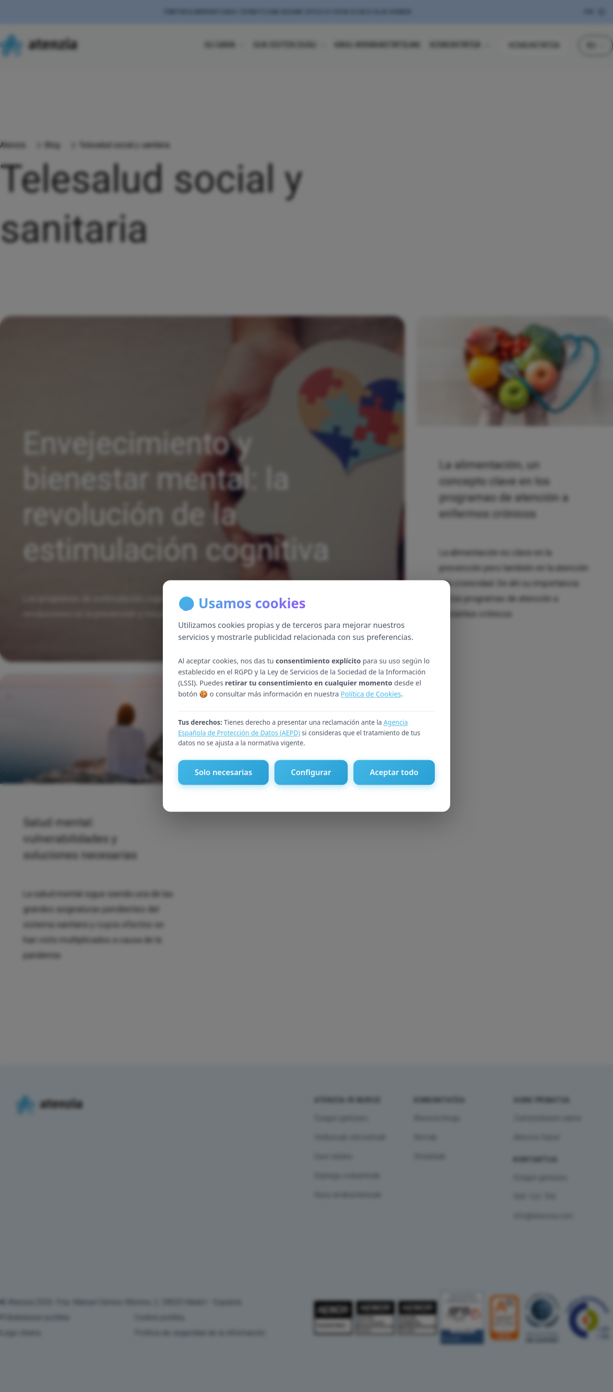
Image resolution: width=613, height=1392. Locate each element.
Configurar (311, 772)
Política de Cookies (371, 693)
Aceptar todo (394, 772)
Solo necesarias (223, 772)
